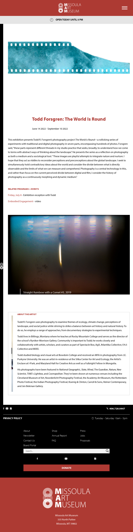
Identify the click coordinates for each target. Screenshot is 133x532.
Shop (54, 430)
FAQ (54, 440)
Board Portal (29, 445)
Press (82, 430)
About (26, 430)
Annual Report (59, 435)
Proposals (85, 440)
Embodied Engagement (20, 201)
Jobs (82, 435)
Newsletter (29, 435)
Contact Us (29, 440)
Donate (66, 467)
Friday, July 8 (15, 195)
